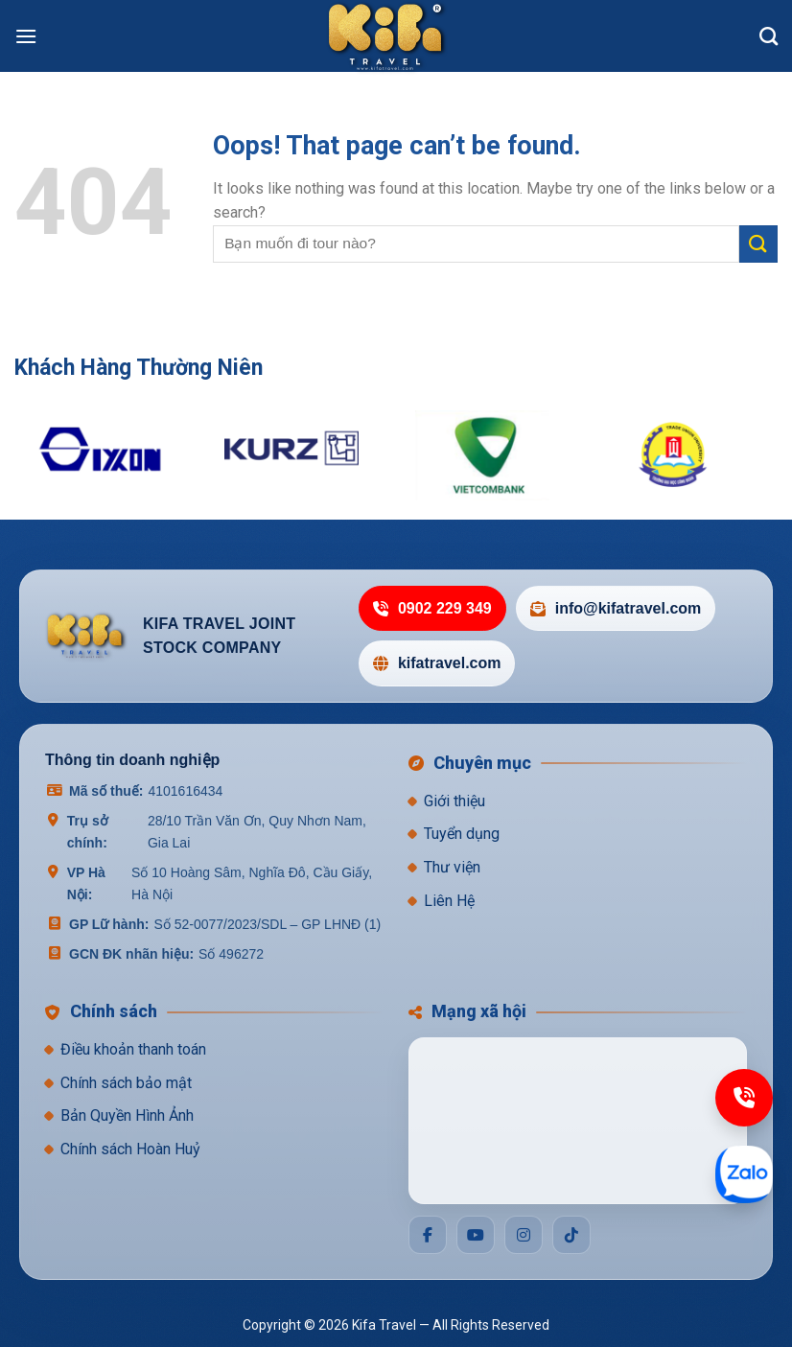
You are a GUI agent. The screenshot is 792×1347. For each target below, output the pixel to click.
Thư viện (452, 867)
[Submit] (758, 244)
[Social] (427, 1235)
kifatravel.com (437, 663)
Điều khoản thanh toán (133, 1049)
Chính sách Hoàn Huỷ (130, 1149)
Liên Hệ (449, 901)
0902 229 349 (432, 608)
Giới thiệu (454, 801)
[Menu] (25, 35)
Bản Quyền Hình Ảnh (127, 1115)
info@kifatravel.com (616, 608)
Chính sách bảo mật (126, 1083)
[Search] (768, 36)
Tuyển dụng (462, 833)
